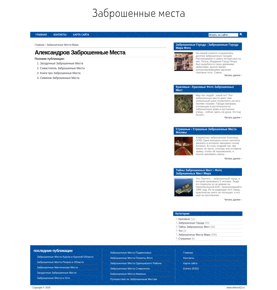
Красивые (184, 219)
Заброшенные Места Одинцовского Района (135, 263)
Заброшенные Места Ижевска (128, 273)
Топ (181, 230)
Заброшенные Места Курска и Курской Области (65, 256)
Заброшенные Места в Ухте (53, 278)
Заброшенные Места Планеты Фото (131, 258)
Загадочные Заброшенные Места (61, 63)
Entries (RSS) (191, 268)
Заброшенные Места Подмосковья (130, 252)
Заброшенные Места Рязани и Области (60, 262)
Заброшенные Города (191, 222)
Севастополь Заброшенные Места (62, 68)
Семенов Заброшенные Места (59, 78)
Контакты (60, 34)
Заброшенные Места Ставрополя (130, 268)
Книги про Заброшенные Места (60, 73)
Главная (41, 34)
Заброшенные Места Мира (62, 44)
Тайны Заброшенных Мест (194, 226)
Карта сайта (81, 34)
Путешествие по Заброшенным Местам (133, 279)
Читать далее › (233, 75)
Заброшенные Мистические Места (57, 267)
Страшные (185, 238)
